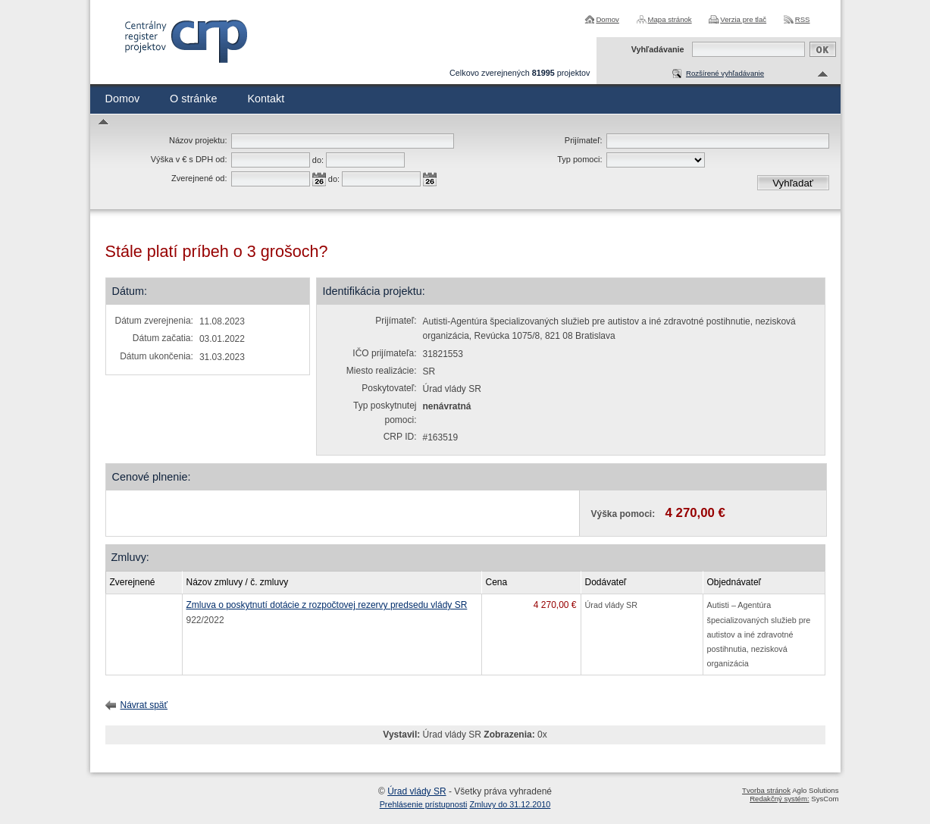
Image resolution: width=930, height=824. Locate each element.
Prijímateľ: (584, 140)
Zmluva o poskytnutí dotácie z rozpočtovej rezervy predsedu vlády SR (327, 605)
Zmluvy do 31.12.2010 (510, 804)
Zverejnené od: (199, 178)
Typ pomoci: (579, 159)
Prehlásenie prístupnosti (424, 804)
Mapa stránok (670, 19)
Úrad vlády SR (416, 791)
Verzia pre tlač (743, 19)
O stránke (193, 98)
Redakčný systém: (779, 798)
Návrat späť (144, 705)
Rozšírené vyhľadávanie (725, 73)
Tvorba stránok (766, 790)
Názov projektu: (198, 140)
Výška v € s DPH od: (189, 159)
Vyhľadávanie (657, 49)
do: (318, 159)
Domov (607, 19)
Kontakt (265, 98)
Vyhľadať (792, 183)
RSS (802, 19)
